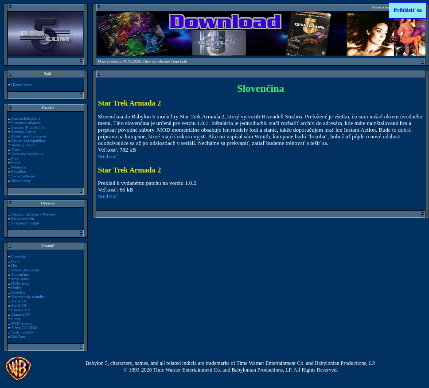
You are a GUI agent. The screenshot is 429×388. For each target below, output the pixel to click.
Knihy (16, 288)
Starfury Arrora (23, 131)
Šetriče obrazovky (25, 270)
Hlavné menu (21, 84)
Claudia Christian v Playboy (33, 214)
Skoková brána (23, 176)
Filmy (15, 319)
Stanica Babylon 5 (25, 118)
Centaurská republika (28, 140)
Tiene (15, 149)
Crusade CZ (20, 310)
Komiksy (18, 292)
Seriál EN (19, 305)
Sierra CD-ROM (24, 327)
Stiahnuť (108, 156)
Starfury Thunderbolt (28, 127)
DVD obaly (20, 283)
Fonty (15, 261)
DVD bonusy (21, 323)
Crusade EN (21, 314)
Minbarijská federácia (28, 136)
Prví (14, 158)
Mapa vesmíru (22, 218)
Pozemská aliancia (25, 123)
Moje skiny (20, 279)
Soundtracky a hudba (28, 296)
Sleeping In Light (25, 223)
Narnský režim (23, 145)
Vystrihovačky (22, 332)
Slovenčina (20, 274)
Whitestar (19, 167)
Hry (14, 265)
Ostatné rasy (21, 180)
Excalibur (19, 171)
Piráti (15, 163)
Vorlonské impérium (27, 154)
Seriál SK (19, 301)
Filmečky (18, 257)
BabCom (18, 336)
